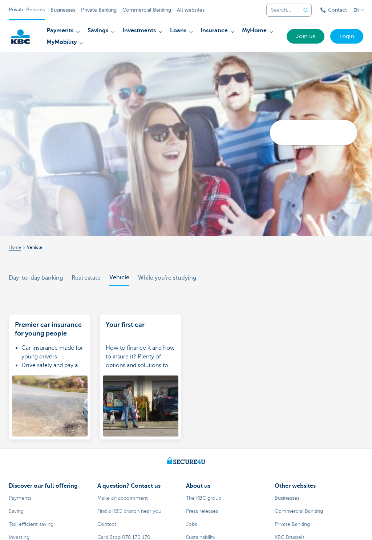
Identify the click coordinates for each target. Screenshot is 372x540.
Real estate (86, 278)
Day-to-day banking (36, 278)
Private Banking (99, 10)
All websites (191, 10)
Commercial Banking (146, 10)
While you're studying (167, 278)
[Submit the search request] (306, 10)
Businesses (62, 10)
